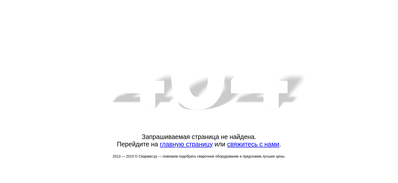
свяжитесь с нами (253, 144)
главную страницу (186, 144)
